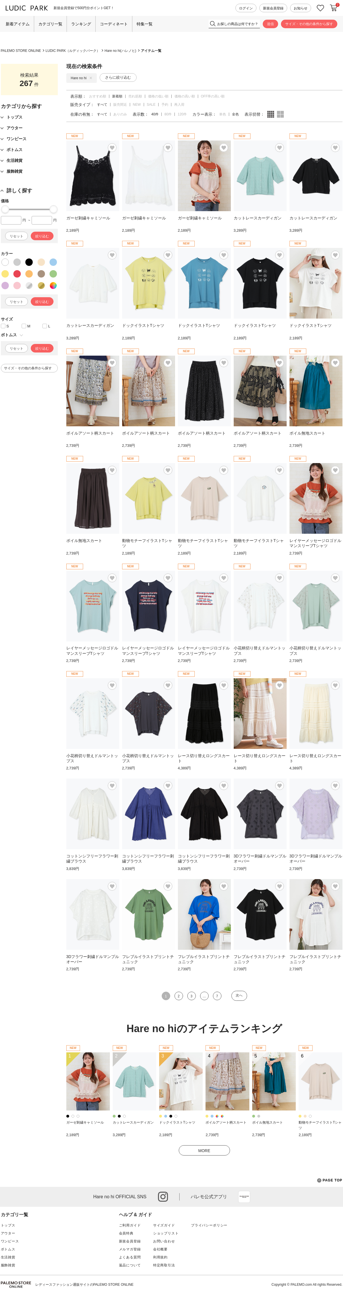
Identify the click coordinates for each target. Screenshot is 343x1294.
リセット (16, 236)
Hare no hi (81, 78)
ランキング (81, 24)
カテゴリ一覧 (50, 24)
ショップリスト (166, 1233)
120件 (182, 114)
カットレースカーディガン (133, 1122)
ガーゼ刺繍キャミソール (85, 1122)
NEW (137, 105)
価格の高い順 (184, 96)
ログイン (246, 8)
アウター (8, 1233)
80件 (168, 114)
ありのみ (120, 114)
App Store (244, 1197)
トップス (8, 1225)
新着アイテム (18, 24)
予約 (164, 105)
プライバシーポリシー (209, 1225)
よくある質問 (130, 1257)
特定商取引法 (164, 1265)
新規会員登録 (273, 8)
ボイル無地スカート (267, 1122)
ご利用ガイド (130, 1225)
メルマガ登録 (130, 1249)
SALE (151, 105)
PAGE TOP (329, 1180)
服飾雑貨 (8, 1265)
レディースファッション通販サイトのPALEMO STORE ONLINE (84, 1285)
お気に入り (320, 8)
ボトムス (8, 1249)
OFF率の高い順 (213, 96)
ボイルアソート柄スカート (226, 1122)
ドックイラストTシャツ (177, 1122)
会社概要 (160, 1249)
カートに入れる (333, 8)
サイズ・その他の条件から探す (309, 24)
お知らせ (300, 8)
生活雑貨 (8, 1257)
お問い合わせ (164, 1241)
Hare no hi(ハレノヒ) (120, 50)
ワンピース (10, 1241)
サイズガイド (164, 1225)
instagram (163, 1197)
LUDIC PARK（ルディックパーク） (73, 50)
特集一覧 (145, 24)
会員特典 (126, 1233)
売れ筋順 (135, 96)
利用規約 (160, 1257)
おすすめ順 (97, 96)
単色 (222, 114)
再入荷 (179, 105)
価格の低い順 (158, 96)
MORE (204, 1150)
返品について (130, 1265)
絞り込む (42, 236)
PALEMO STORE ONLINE (21, 50)
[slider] (5, 209)
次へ (239, 995)
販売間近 (120, 105)
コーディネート (114, 24)
